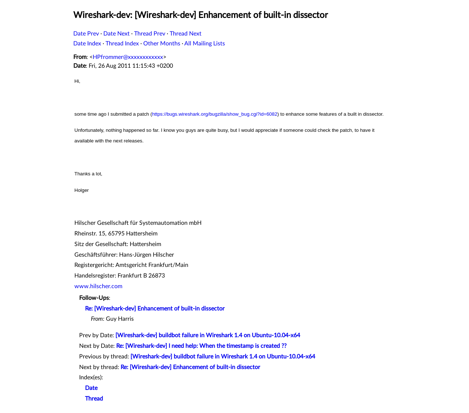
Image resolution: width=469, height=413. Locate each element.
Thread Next (186, 34)
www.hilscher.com (98, 286)
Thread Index (122, 43)
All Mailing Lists (204, 43)
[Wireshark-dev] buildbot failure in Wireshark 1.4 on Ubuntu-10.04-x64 (207, 335)
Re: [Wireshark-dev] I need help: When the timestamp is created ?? (201, 346)
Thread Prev (149, 34)
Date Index (87, 43)
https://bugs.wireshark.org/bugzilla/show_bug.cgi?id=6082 (214, 114)
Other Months (161, 43)
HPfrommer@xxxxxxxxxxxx (128, 57)
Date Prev (86, 34)
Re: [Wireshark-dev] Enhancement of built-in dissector (155, 309)
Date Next (116, 34)
